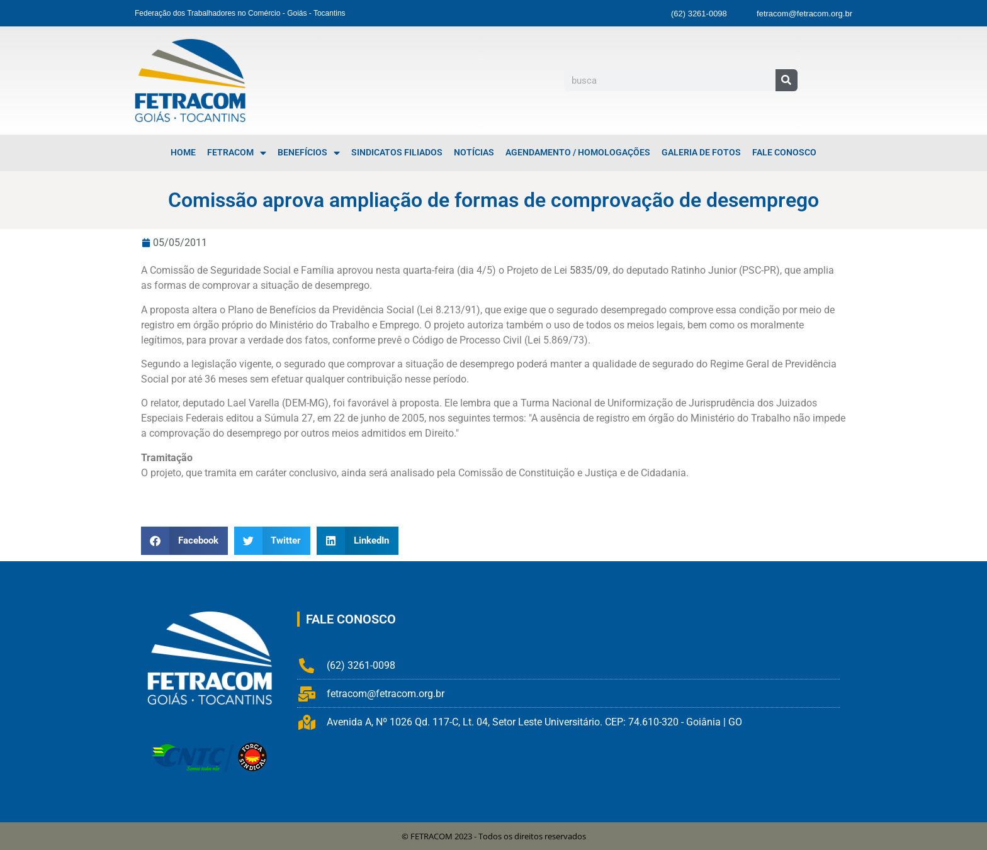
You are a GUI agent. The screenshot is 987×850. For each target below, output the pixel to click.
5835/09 (589, 270)
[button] (184, 541)
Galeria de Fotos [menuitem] (701, 152)
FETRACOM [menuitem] (236, 153)
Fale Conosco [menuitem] (784, 152)
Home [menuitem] (183, 152)
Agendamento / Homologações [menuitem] (577, 152)
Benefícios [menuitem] (309, 153)
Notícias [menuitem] (474, 152)
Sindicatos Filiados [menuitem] (397, 152)
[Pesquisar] (787, 80)
